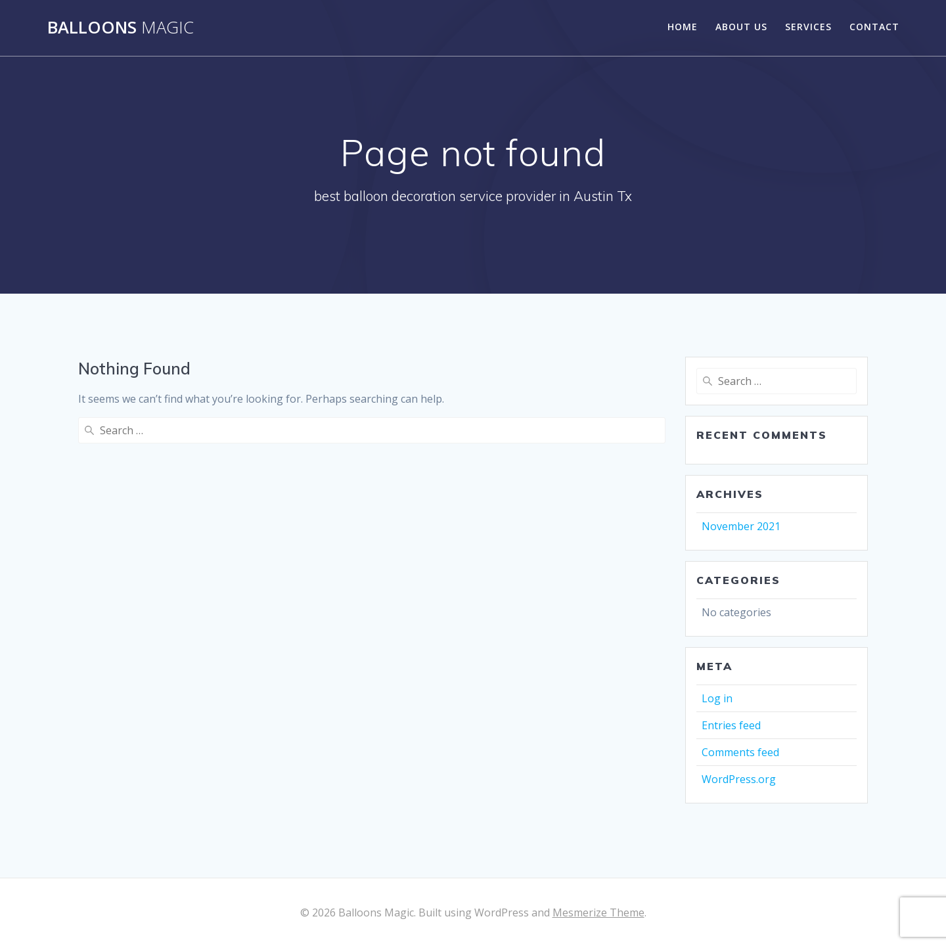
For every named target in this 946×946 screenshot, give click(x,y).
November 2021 (741, 526)
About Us (741, 26)
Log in (717, 698)
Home (682, 26)
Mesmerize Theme (598, 912)
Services (808, 26)
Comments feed (740, 752)
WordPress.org (739, 779)
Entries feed (731, 725)
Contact (874, 26)
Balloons (120, 27)
